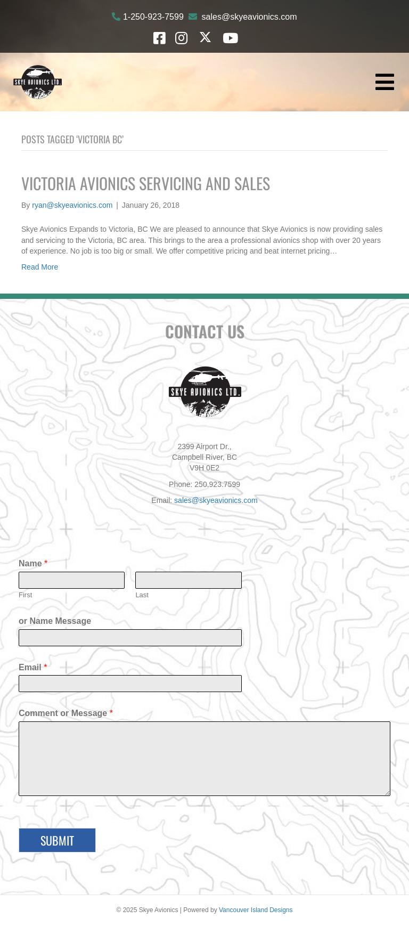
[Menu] (384, 82)
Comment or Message (66, 713)
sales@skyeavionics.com (249, 16)
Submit (57, 840)
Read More (39, 267)
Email (33, 667)
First (25, 595)
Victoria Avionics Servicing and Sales (145, 183)
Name (33, 563)
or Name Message (55, 621)
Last (142, 595)
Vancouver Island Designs (256, 910)
